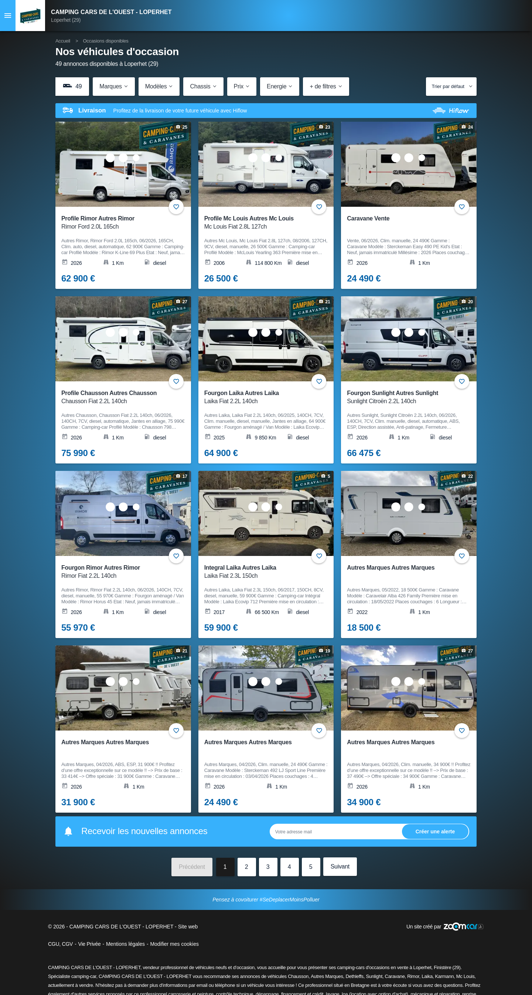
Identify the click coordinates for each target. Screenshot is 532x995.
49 (72, 86)
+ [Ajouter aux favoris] (176, 206)
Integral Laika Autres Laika (261, 572)
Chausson (298, 976)
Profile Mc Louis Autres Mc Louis (261, 222)
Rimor (413, 976)
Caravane (395, 976)
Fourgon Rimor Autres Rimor (118, 572)
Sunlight (374, 976)
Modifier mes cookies (174, 944)
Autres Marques (327, 976)
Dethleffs (354, 976)
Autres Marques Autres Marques (390, 567)
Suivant (340, 866)
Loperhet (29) (66, 20)
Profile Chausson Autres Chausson (118, 397)
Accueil (62, 41)
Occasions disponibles (105, 41)
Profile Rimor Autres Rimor (118, 222)
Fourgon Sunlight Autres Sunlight (404, 397)
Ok (435, 831)
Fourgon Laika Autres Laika (261, 397)
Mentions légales (125, 944)
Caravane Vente (368, 218)
